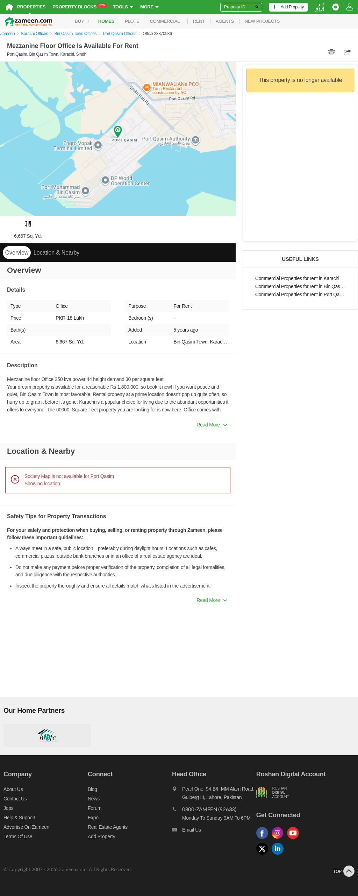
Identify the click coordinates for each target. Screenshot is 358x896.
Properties (31, 6)
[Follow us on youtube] (294, 839)
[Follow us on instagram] (279, 839)
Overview (17, 253)
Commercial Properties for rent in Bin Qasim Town (300, 286)
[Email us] (214, 831)
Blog (92, 789)
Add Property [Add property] (101, 836)
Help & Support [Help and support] (19, 817)
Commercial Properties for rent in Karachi (297, 278)
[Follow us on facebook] (264, 839)
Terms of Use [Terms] (17, 836)
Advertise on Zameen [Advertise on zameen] (26, 827)
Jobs (8, 808)
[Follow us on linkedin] (279, 854)
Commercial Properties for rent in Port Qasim (300, 294)
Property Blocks (79, 6)
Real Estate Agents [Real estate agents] (108, 827)
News (94, 798)
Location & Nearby (57, 253)
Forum (94, 808)
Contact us (15, 798)
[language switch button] (320, 7)
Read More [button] (211, 425)
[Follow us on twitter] (264, 854)
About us (13, 789)
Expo (93, 817)
